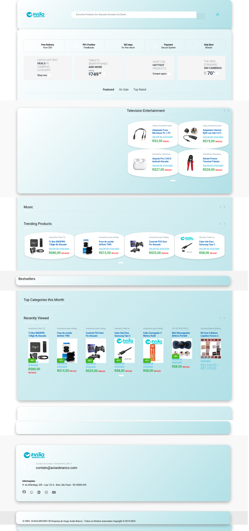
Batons (211, 328)
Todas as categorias (206, 238)
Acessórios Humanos (161, 154)
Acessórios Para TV (57, 237)
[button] (173, 180)
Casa (205, 126)
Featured (108, 89)
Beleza (218, 328)
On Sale (123, 89)
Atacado (202, 237)
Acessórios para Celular (108, 237)
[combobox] (133, 14)
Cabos (155, 126)
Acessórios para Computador (162, 127)
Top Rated (139, 89)
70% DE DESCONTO (180, 328)
